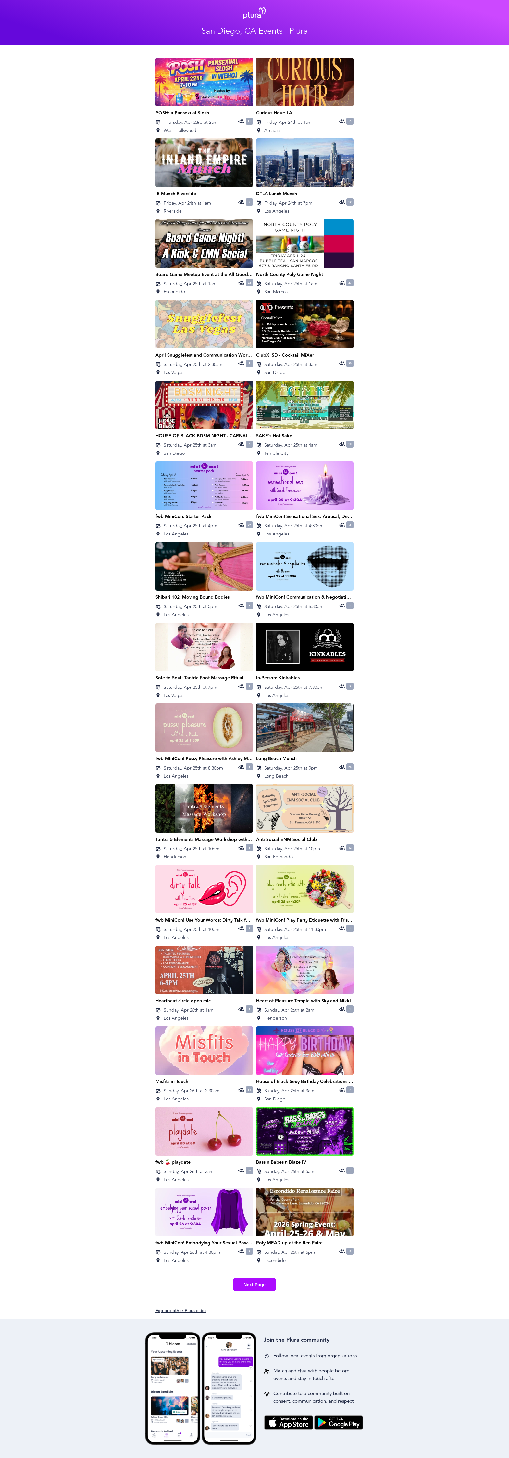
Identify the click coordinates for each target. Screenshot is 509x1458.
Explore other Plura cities (180, 1310)
